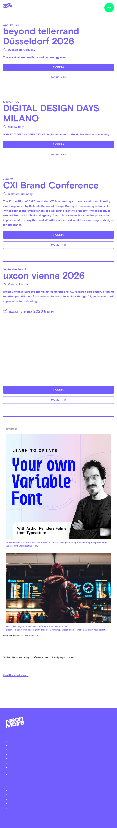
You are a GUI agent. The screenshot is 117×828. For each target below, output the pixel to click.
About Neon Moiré (60, 740)
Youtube (60, 807)
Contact (60, 763)
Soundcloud (60, 799)
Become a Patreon (60, 767)
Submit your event (60, 749)
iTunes (60, 803)
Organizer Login (60, 754)
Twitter (59, 785)
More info (58, 77)
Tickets (58, 67)
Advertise (60, 758)
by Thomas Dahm (58, 815)
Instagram (59, 794)
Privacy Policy (60, 774)
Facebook (60, 790)
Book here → (31, 635)
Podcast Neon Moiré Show (60, 745)
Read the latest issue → (15, 675)
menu (109, 7)
